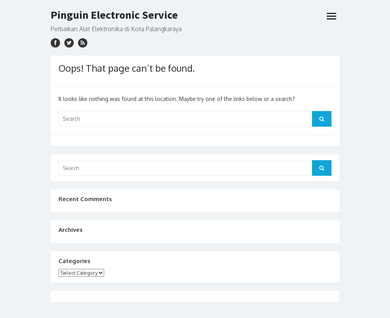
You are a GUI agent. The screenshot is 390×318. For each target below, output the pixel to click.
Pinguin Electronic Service (114, 15)
